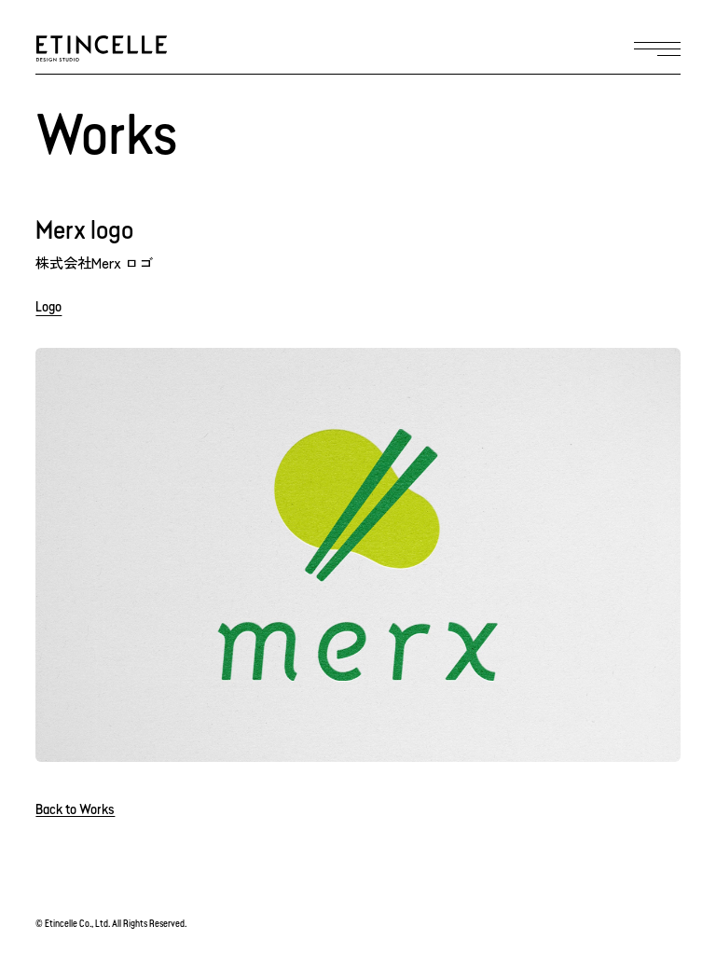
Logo (48, 308)
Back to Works (75, 811)
